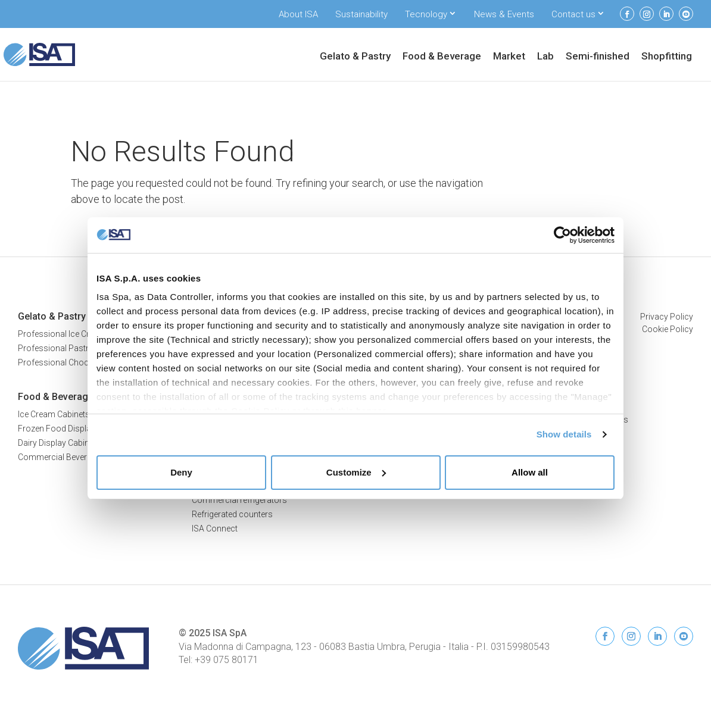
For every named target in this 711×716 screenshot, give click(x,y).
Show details (564, 434)
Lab (545, 57)
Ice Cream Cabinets (54, 414)
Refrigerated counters (232, 514)
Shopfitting (666, 57)
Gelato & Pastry (355, 57)
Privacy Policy (666, 316)
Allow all (530, 472)
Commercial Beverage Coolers (75, 457)
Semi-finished (597, 57)
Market (509, 57)
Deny (181, 472)
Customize (356, 472)
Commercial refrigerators (239, 500)
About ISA (298, 14)
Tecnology (426, 14)
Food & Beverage (442, 57)
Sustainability (361, 14)
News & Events (504, 14)
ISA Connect (215, 528)
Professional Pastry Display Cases (83, 348)
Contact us (573, 14)
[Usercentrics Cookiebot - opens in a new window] (562, 235)
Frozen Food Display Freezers (73, 428)
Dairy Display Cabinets (59, 443)
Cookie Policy (667, 329)
